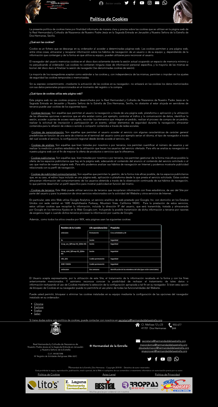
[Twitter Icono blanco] (126, 2)
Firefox (38, 310)
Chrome (38, 304)
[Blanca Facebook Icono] (134, 2)
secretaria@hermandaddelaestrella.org (140, 320)
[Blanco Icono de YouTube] (142, 2)
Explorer (39, 307)
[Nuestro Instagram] (149, 2)
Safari (37, 313)
